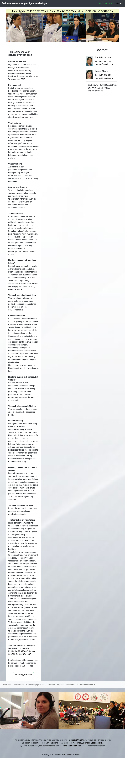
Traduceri (7, 685)
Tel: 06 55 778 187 (109, 3)
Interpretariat (18, 685)
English (60, 685)
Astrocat (62, 754)
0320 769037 (25, 654)
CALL (117, 3)
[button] (87, 684)
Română (51, 685)
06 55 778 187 (105, 61)
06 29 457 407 (105, 75)
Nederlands (70, 685)
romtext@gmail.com (23, 674)
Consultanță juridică (35, 685)
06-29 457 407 (21, 651)
